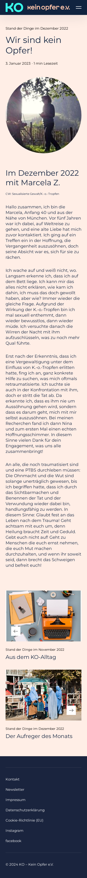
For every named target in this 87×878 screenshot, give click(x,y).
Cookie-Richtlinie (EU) (24, 820)
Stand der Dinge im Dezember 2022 (37, 28)
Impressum (16, 800)
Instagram (14, 830)
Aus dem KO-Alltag (31, 657)
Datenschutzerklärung (25, 810)
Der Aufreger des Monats (39, 736)
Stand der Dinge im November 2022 (35, 649)
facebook (13, 841)
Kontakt (12, 779)
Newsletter (15, 789)
